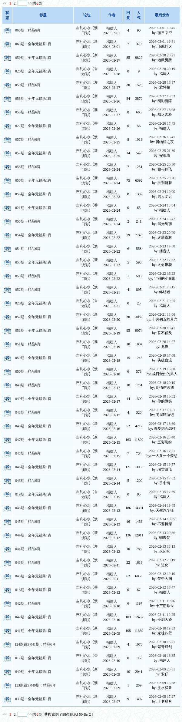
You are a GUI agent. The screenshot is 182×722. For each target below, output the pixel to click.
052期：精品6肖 (28, 289)
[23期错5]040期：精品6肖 (35, 685)
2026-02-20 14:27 (162, 342)
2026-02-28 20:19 (162, 69)
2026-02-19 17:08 (162, 355)
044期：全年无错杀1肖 (33, 535)
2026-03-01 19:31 (162, 41)
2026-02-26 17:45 (162, 123)
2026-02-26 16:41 (162, 137)
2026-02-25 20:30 (162, 164)
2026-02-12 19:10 (162, 574)
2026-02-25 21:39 (162, 151)
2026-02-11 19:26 (162, 601)
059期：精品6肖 (28, 85)
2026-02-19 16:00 (162, 369)
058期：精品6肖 (28, 112)
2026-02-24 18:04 (162, 205)
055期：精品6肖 (28, 221)
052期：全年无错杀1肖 (33, 317)
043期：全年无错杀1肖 (33, 576)
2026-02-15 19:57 (162, 464)
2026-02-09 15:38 (162, 683)
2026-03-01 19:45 (162, 28)
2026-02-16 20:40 (162, 437)
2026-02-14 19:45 (162, 505)
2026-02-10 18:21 (162, 642)
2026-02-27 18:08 (162, 110)
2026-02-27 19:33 (162, 96)
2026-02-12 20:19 (162, 560)
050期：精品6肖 (28, 371)
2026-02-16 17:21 (162, 451)
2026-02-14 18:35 (162, 519)
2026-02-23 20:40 (162, 232)
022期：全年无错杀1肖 (33, 126)
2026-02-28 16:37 (162, 82)
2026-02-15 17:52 (162, 478)
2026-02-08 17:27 (162, 696)
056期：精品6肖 (28, 167)
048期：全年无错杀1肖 (33, 426)
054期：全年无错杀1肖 (33, 235)
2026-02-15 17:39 (162, 492)
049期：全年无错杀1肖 (33, 399)
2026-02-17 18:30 (162, 423)
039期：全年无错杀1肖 (33, 699)
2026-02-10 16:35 (162, 655)
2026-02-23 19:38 (162, 246)
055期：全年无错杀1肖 (33, 194)
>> (30, 3)
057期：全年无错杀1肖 (33, 153)
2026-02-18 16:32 (162, 396)
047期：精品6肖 (28, 453)
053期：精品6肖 (28, 276)
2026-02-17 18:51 (162, 410)
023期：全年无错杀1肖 (33, 71)
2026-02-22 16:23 (162, 273)
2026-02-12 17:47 (162, 587)
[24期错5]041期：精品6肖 (35, 644)
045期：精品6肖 (28, 521)
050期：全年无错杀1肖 (33, 358)
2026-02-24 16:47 (162, 219)
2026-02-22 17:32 (162, 260)
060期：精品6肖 (28, 30)
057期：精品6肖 (28, 139)
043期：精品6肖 (28, 562)
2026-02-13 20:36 (162, 533)
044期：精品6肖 (28, 549)
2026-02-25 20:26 (162, 178)
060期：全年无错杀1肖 (33, 44)
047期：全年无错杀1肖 (33, 440)
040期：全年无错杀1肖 (33, 672)
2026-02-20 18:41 (162, 328)
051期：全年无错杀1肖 (33, 330)
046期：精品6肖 (28, 481)
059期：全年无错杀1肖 (33, 57)
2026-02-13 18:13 (162, 546)
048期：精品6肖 (28, 412)
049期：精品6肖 (28, 385)
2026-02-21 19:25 (162, 301)
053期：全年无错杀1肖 (33, 262)
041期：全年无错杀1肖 (33, 631)
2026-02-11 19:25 (162, 615)
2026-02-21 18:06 (162, 314)
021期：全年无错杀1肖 (33, 208)
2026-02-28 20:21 (162, 55)
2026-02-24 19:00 (162, 192)
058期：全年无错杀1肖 (33, 98)
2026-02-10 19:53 (162, 628)
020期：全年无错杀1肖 (33, 303)
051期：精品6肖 (28, 344)
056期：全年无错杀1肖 (33, 180)
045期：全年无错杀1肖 (33, 508)
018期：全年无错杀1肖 (33, 590)
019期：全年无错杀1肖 (33, 494)
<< (5, 3)
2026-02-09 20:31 (162, 669)
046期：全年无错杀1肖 (33, 467)
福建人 (111, 28)
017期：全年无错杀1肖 (33, 658)
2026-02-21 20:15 (162, 287)
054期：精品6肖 (28, 249)
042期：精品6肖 (28, 603)
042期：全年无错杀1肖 (33, 617)
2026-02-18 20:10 (162, 383)
